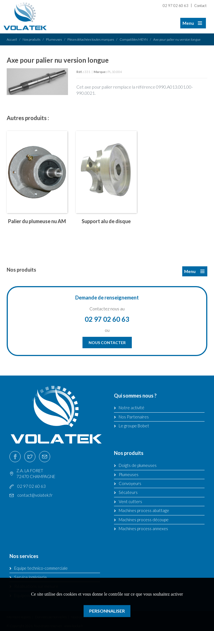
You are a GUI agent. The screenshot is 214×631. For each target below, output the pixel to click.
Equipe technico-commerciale (41, 568)
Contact (200, 5)
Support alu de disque (106, 221)
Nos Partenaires (134, 416)
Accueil (12, 39)
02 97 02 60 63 (175, 5)
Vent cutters (130, 501)
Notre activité (131, 407)
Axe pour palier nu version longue (177, 39)
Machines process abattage (144, 510)
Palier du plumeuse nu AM (37, 221)
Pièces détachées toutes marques (90, 39)
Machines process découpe (144, 519)
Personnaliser (107, 610)
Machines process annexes (143, 528)
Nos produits (31, 39)
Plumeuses (54, 39)
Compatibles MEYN (134, 39)
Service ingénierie (30, 577)
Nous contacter (107, 342)
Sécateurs (128, 492)
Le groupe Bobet (134, 425)
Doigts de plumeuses (138, 465)
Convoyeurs (130, 483)
